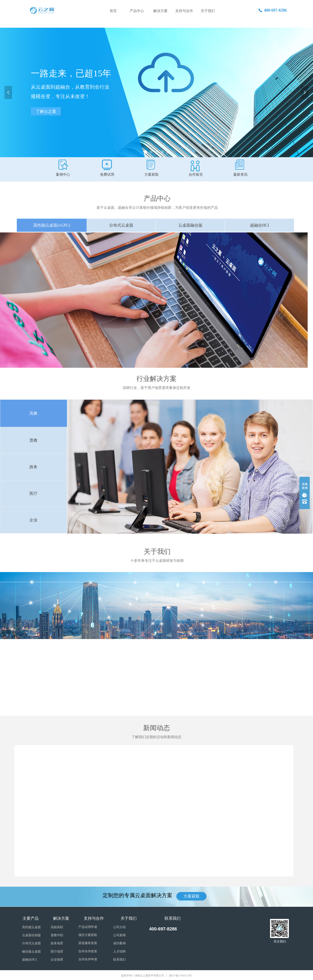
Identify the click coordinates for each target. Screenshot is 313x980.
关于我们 (208, 11)
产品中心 (137, 11)
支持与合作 (184, 11)
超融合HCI (259, 225)
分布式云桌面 (121, 225)
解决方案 (160, 11)
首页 (113, 11)
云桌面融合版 (190, 225)
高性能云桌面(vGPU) (51, 225)
